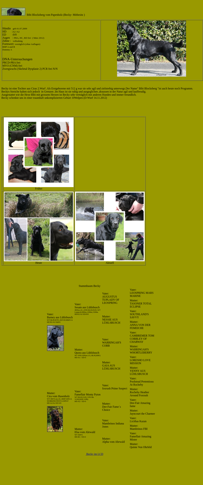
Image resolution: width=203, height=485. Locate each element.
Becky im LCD (94, 454)
